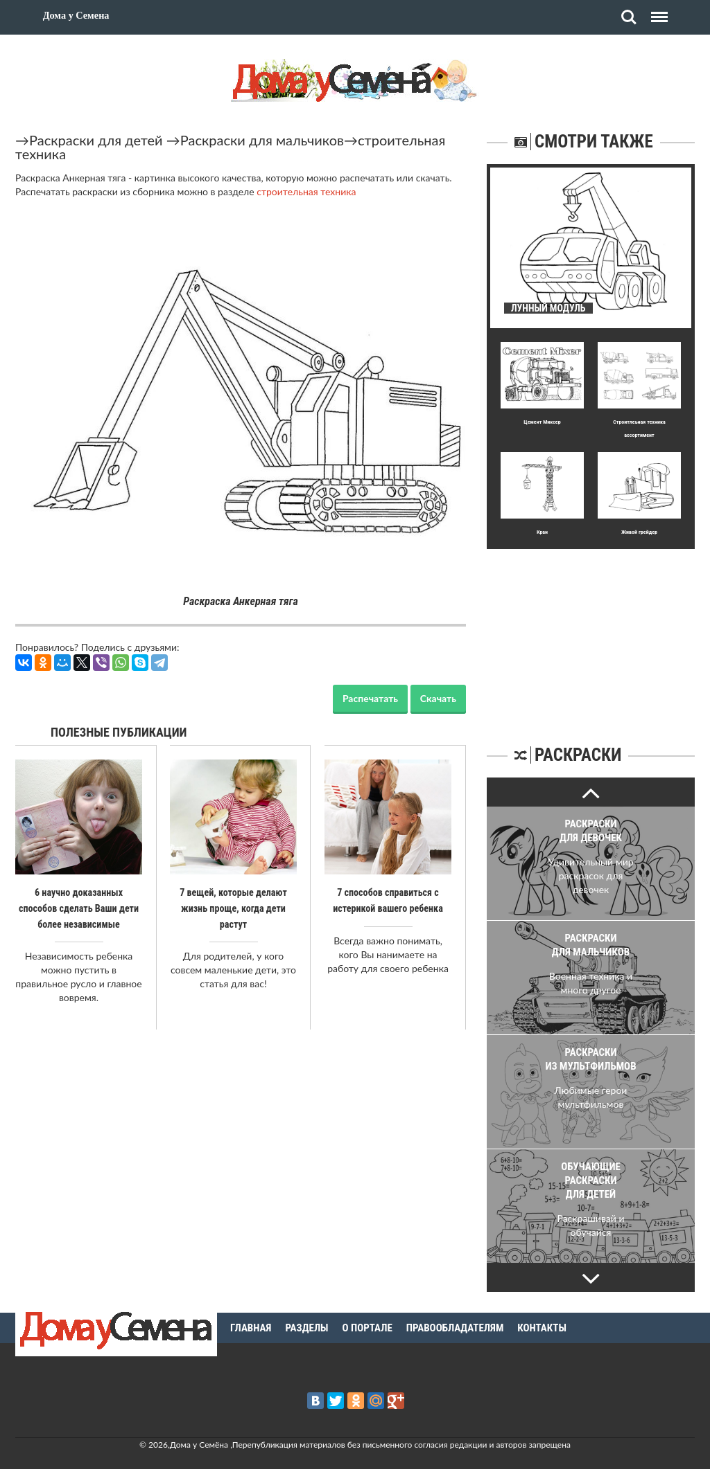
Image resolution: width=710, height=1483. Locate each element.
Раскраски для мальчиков (262, 140)
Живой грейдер (639, 532)
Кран (542, 532)
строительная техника (306, 191)
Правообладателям (455, 1328)
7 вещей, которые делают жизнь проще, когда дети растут (233, 907)
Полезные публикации (119, 732)
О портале (367, 1328)
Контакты (541, 1328)
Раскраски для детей (96, 140)
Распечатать (370, 698)
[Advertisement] (591, 635)
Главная (250, 1328)
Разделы (306, 1328)
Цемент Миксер (541, 422)
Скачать (438, 698)
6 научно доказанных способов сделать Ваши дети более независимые (79, 907)
